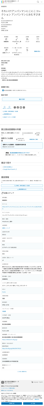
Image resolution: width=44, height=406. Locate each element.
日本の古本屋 (7, 167)
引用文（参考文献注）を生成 (10, 111)
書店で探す (22, 99)
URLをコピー (9, 107)
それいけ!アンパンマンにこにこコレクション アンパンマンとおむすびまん (22, 208)
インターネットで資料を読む (8, 388)
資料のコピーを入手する (7, 390)
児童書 (4, 311)
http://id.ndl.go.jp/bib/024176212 (11, 348)
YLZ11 (4, 292)
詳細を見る (37, 51)
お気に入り (5, 107)
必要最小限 (11, 403)
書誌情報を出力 (7, 114)
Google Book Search (10, 169)
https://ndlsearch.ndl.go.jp (9, 339)
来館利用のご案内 (35, 139)
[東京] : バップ (6, 228)
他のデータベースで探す (9, 117)
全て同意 (33, 403)
